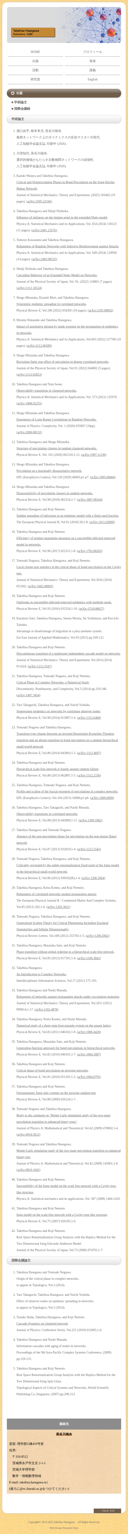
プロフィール (92, 52)
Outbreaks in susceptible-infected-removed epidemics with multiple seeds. (64, 602)
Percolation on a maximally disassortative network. (49, 471)
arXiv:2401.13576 (44, 230)
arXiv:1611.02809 (102, 522)
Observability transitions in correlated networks (46, 814)
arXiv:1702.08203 (89, 551)
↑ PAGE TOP (107, 1510)
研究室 (35, 79)
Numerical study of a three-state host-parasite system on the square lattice (63, 1025)
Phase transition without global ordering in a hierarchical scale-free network (65, 952)
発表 (92, 61)
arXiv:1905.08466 (103, 477)
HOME (35, 52)
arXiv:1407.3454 (28, 695)
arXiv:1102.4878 (46, 1009)
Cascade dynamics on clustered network (42, 1323)
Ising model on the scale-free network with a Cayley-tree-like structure (61, 1215)
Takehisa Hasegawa (64, 1522)
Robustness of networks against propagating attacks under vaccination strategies (67, 996)
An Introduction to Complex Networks (41, 974)
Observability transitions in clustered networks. (46, 390)
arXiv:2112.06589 (39, 345)
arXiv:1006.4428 (89, 1032)
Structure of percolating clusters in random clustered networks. (56, 448)
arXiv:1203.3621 (58, 907)
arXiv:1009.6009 (102, 798)
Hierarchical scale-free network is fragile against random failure (57, 769)
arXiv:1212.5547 (40, 666)
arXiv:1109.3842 (89, 958)
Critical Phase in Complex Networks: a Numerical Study (52, 682)
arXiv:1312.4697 (89, 753)
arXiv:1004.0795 (89, 1077)
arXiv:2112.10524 (29, 288)
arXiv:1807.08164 (89, 499)
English (93, 79)
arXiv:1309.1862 (90, 820)
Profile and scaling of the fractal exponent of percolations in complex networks (67, 791)
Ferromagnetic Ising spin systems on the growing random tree (56, 1093)
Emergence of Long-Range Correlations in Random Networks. (56, 419)
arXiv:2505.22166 (39, 201)
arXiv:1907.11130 (93, 455)
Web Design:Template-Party (64, 1527)
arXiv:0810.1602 (28, 1170)
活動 (35, 70)
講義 (92, 70)
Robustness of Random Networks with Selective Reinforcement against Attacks (67, 246)
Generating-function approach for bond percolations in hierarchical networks (65, 1048)
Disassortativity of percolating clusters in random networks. (54, 493)
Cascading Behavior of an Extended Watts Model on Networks (56, 275)
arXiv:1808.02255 (29, 403)
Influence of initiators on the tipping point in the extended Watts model (61, 217)
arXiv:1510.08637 (91, 608)
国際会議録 (22, 108)
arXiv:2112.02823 (29, 374)
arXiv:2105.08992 (100, 310)
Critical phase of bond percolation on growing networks (52, 1070)
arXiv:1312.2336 (89, 775)
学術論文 (20, 102)
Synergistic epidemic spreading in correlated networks (51, 304)
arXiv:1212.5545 (89, 849)
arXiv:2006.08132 (29, 432)
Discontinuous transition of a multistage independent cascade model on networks (68, 653)
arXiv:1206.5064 (93, 878)
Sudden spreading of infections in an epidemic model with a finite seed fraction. (67, 515)
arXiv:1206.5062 (97, 936)
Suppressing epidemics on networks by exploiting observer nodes (58, 711)
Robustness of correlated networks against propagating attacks (56, 894)
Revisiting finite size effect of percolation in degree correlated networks (62, 362)
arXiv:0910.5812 (28, 1134)
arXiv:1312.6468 (89, 717)
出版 (35, 61)
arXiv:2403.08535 (44, 259)
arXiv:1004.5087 (89, 1054)
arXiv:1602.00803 (40, 586)
